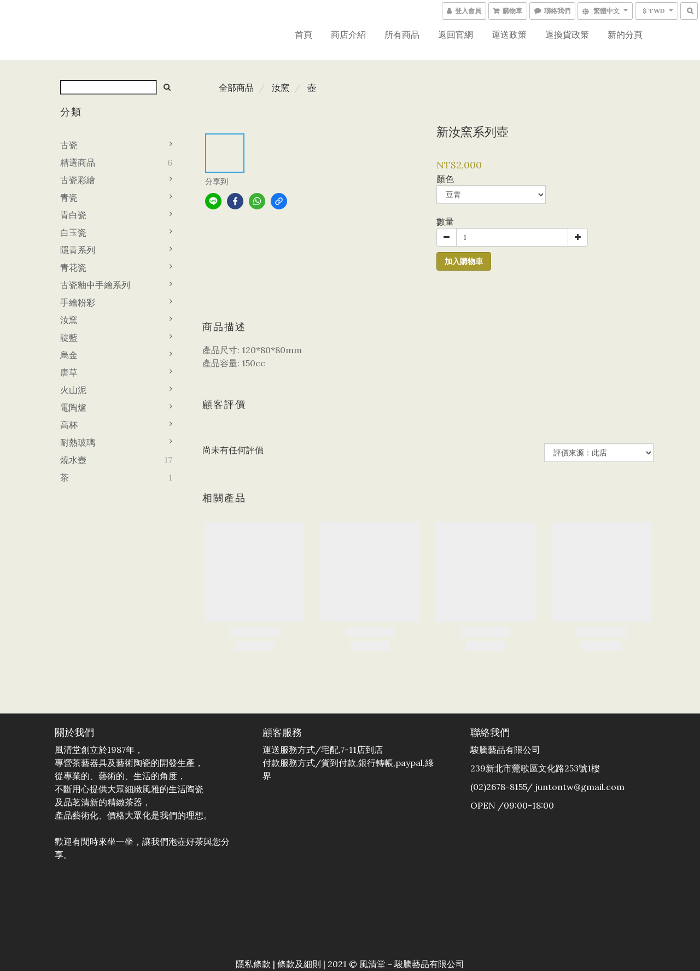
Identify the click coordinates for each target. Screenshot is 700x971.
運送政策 (509, 34)
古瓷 (69, 144)
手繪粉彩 (77, 302)
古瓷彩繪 (77, 179)
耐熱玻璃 (77, 442)
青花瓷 (73, 267)
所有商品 (401, 34)
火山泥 (73, 389)
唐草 (69, 372)
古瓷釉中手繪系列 (95, 284)
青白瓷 (73, 214)
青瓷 (69, 197)
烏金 (69, 354)
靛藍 (69, 337)
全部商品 (236, 87)
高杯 (69, 424)
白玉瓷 (73, 232)
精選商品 (77, 162)
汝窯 (69, 319)
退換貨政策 (567, 34)
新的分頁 (625, 34)
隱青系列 (77, 249)
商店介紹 (348, 34)
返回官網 (455, 34)
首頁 (303, 34)
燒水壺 (73, 459)
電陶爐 (73, 407)
